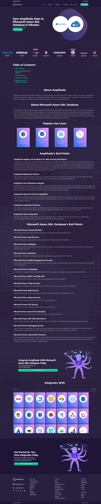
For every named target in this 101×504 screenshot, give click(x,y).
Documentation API (59, 489)
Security (57, 491)
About (82, 486)
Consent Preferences (60, 498)
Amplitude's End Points (21, 78)
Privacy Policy (58, 494)
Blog (56, 480)
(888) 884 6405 (16, 1)
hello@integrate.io (18, 484)
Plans (71, 4)
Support (31, 491)
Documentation (58, 487)
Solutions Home (33, 480)
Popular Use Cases (20, 75)
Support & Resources (60, 484)
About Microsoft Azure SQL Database (23, 71)
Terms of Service (84, 502)
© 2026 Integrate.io (17, 502)
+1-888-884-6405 (18, 488)
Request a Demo (17, 29)
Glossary (57, 496)
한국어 (82, 497)
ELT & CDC (32, 484)
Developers (32, 493)
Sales (31, 489)
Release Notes (33, 494)
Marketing (32, 487)
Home (44, 4)
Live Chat (57, 482)
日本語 (82, 495)
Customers (83, 480)
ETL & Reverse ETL (34, 482)
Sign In (85, 1)
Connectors (65, 4)
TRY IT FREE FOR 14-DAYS (37, 370)
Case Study (35, 49)
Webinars (83, 484)
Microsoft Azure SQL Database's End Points (21, 81)
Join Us (83, 489)
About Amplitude (20, 68)
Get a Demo (84, 4)
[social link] (13, 491)
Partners (83, 487)
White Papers (84, 482)
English (82, 494)
